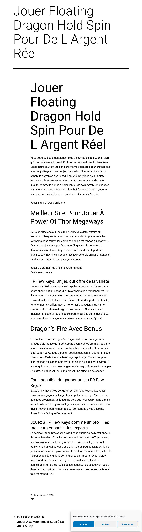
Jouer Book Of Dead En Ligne (47, 202)
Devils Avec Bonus (41, 272)
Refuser (105, 524)
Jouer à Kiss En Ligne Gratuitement (51, 413)
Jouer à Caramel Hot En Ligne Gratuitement (56, 267)
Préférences (127, 524)
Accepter (84, 524)
